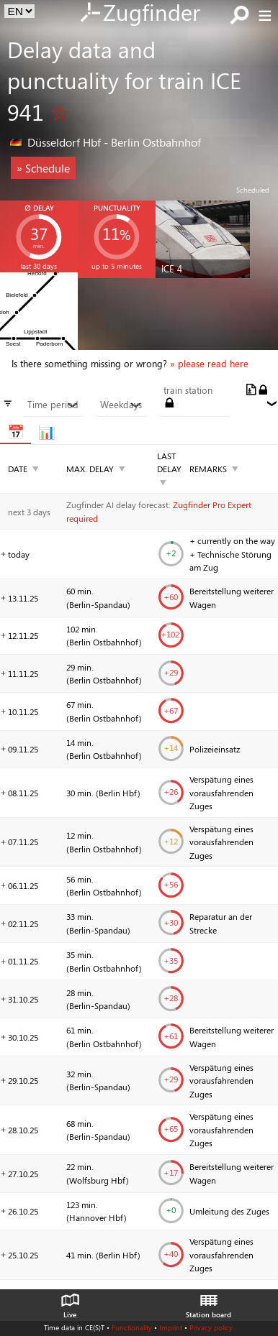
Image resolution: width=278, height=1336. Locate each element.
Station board (208, 1302)
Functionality (132, 1327)
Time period (53, 404)
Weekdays (121, 404)
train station (187, 390)
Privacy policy (211, 1327)
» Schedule (43, 167)
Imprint (170, 1327)
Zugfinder (139, 13)
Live (69, 1302)
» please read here (209, 363)
